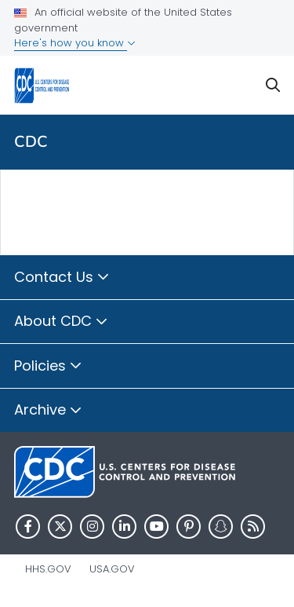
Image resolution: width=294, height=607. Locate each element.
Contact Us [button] (62, 278)
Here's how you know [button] (75, 42)
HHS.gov (48, 568)
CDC (31, 141)
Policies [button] (48, 367)
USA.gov (112, 568)
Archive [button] (48, 411)
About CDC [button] (61, 322)
